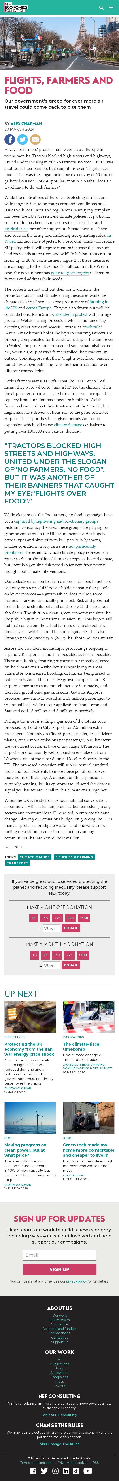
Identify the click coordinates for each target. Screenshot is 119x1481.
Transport (17, 863)
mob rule (92, 327)
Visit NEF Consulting (60, 1415)
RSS (96, 1463)
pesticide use (16, 229)
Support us (59, 1342)
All (59, 1360)
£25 (57, 918)
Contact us (59, 1338)
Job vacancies (59, 1333)
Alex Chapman (26, 123)
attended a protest (71, 315)
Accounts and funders (59, 1329)
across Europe (38, 308)
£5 (33, 918)
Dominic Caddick (76, 1068)
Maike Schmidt (101, 1068)
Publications (14, 1037)
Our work (60, 1316)
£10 (45, 918)
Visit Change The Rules (59, 1444)
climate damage (68, 425)
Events (59, 1386)
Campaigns (59, 1377)
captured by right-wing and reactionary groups (56, 521)
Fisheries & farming (74, 857)
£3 (34, 955)
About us (59, 1308)
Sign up (59, 1269)
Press (59, 1382)
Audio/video (59, 1373)
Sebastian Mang (92, 1064)
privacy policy (76, 1281)
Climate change (34, 857)
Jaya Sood (71, 1064)
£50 (70, 918)
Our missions (60, 1320)
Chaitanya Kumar (17, 1088)
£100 (84, 918)
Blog (9, 64)
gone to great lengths (70, 273)
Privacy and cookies (73, 1463)
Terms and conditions (36, 1463)
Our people (59, 1324)
